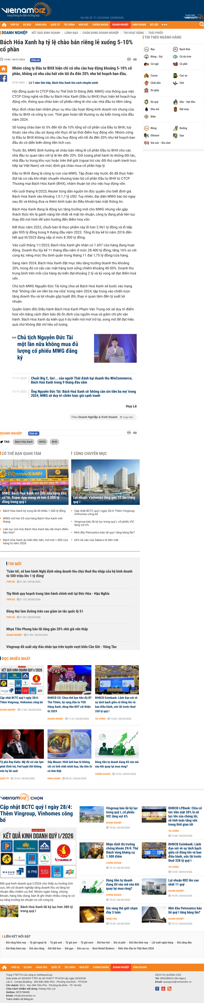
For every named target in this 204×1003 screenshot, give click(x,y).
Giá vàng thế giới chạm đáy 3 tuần (122, 910)
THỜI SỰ (14, 24)
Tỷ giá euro (87, 942)
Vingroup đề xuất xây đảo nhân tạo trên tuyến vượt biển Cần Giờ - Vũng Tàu (61, 647)
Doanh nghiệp (15, 32)
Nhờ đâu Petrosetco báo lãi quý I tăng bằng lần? (104, 532)
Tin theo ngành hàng (162, 37)
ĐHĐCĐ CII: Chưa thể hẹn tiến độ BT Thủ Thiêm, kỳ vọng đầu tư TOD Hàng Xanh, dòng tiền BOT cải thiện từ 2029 (70, 704)
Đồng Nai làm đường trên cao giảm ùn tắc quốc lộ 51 (44, 611)
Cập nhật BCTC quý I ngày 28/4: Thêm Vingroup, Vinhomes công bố (104, 512)
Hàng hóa (111, 918)
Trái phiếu (155, 33)
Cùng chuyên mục (90, 453)
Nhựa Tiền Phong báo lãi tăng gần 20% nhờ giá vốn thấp (47, 629)
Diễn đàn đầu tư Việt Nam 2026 (136, 948)
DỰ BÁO (27, 24)
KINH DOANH (139, 24)
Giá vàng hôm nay (16, 942)
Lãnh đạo (71, 33)
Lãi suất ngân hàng (162, 942)
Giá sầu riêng (36, 948)
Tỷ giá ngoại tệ (38, 942)
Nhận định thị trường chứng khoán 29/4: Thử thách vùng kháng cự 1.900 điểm (122, 850)
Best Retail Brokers (104, 948)
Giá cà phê (119, 942)
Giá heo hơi (103, 942)
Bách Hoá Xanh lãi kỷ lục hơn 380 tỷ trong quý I (46, 909)
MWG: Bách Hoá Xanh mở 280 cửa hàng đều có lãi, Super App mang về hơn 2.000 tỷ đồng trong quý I (34, 497)
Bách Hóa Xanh (23, 441)
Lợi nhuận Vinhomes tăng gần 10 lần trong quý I (104, 499)
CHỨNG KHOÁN (100, 24)
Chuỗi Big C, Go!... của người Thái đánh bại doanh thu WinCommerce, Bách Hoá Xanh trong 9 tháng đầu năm (82, 380)
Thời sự (10, 581)
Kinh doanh (54, 778)
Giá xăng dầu (184, 942)
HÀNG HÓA (41, 24)
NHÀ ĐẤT (83, 24)
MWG (42, 441)
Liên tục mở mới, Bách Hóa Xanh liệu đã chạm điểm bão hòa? (35, 531)
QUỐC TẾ (55, 24)
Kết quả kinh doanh (46, 33)
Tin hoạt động (133, 33)
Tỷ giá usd (56, 942)
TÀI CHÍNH (69, 24)
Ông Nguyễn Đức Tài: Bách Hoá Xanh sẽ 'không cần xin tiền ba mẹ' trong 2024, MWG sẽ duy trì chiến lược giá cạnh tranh (83, 394)
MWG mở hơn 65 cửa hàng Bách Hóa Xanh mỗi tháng (33, 520)
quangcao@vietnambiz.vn (177, 981)
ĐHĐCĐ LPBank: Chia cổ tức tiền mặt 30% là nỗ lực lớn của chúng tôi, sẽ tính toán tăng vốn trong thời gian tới (185, 816)
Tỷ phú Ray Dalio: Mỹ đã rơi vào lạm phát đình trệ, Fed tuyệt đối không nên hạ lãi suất (22, 766)
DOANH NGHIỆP (120, 24)
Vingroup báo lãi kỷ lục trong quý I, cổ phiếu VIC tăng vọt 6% (104, 523)
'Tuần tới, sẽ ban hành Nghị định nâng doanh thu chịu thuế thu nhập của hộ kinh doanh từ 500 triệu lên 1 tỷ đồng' (69, 573)
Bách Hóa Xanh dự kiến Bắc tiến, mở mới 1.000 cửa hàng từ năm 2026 (35, 542)
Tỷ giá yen (71, 942)
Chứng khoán (102, 774)
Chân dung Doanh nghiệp (100, 33)
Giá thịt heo (54, 948)
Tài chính (100, 718)
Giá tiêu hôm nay (138, 942)
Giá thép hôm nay (16, 948)
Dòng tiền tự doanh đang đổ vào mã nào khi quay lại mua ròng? (117, 764)
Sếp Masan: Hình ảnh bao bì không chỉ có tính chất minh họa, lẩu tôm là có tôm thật (70, 766)
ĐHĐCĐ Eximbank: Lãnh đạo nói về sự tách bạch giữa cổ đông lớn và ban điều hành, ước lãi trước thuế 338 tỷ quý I (116, 704)
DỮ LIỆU (154, 24)
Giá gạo (69, 948)
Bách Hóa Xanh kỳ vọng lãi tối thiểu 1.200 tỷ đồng (34, 511)
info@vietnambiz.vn (24, 995)
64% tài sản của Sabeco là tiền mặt (96, 540)
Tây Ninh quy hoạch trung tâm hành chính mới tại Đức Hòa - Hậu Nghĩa (57, 594)
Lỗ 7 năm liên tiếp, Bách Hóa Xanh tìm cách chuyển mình (63, 83)
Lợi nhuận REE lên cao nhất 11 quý (183, 882)
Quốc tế (4, 778)
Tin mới (14, 563)
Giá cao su (83, 948)
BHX (54, 441)
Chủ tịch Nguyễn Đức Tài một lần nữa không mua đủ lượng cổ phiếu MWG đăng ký (47, 347)
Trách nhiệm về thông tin (19, 999)
